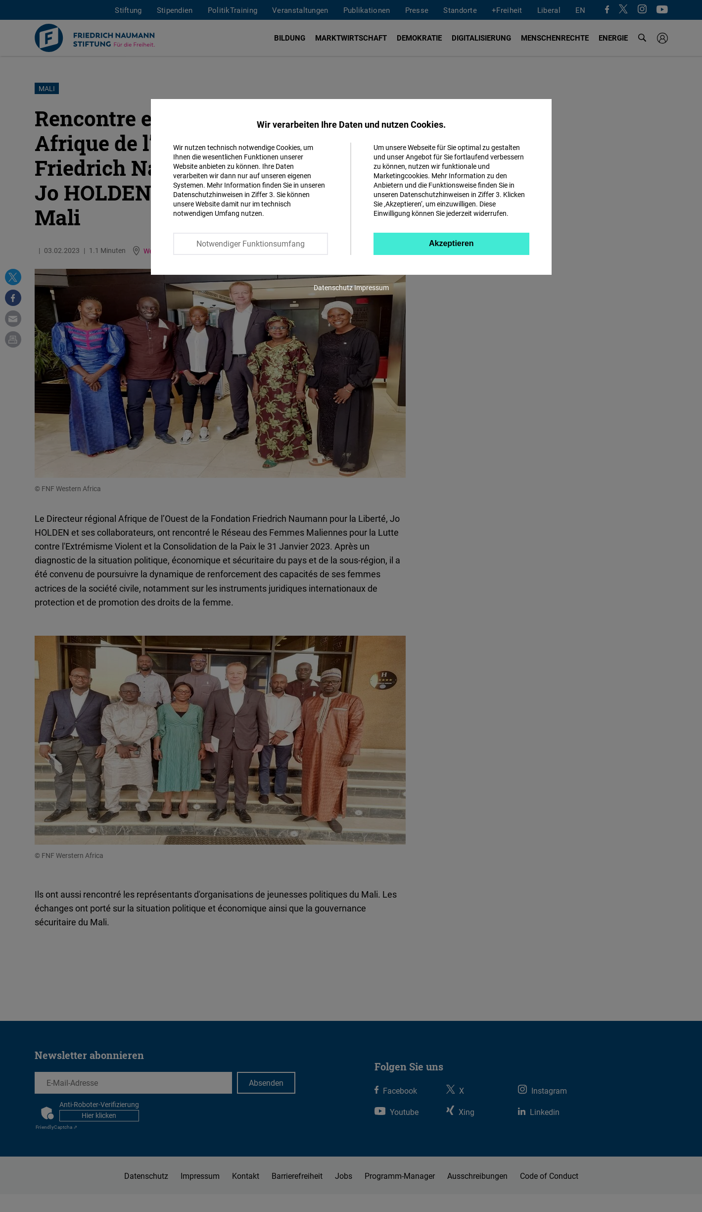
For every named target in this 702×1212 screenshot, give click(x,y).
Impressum (371, 287)
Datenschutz (333, 287)
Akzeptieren (451, 243)
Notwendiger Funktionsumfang (250, 243)
